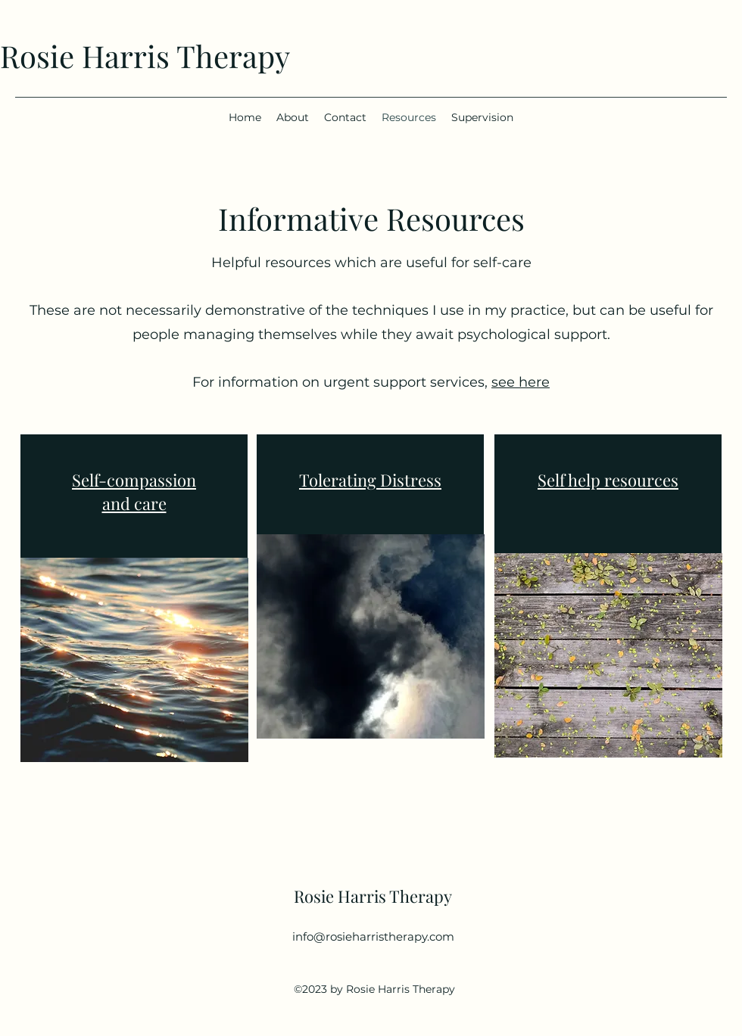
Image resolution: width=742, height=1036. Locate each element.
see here (520, 382)
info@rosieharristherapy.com (373, 936)
